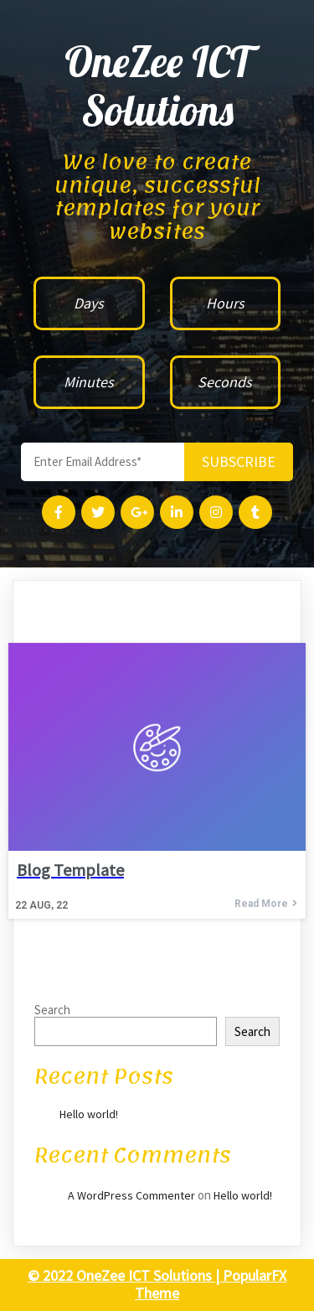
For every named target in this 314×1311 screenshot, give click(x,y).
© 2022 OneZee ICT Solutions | (125, 1275)
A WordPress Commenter (131, 1195)
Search (52, 1010)
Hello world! (88, 1114)
